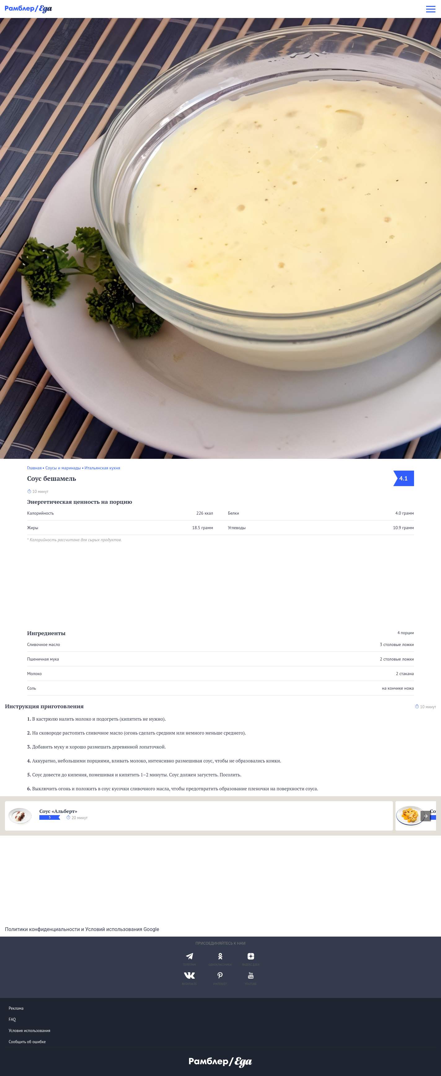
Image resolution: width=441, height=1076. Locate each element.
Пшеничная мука (43, 659)
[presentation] (426, 816)
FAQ (12, 1019)
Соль (31, 688)
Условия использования (29, 1030)
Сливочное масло (43, 644)
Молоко (34, 673)
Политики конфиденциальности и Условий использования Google (82, 929)
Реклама (16, 1008)
